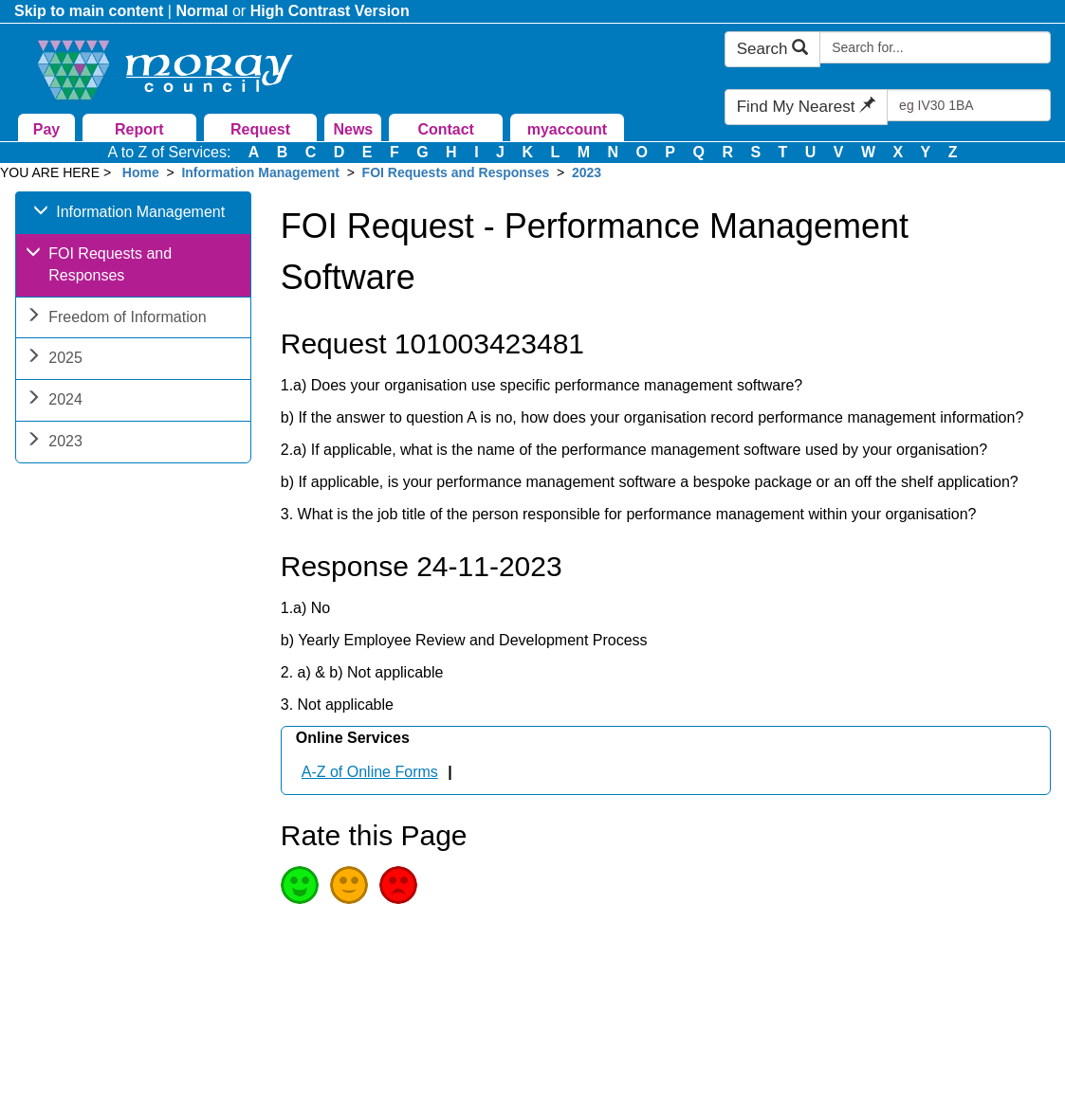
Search (773, 49)
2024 (54, 401)
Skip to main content (88, 11)
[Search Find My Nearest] (969, 105)
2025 (54, 360)
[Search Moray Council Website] (935, 47)
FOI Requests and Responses (456, 172)
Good (300, 885)
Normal (201, 11)
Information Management (260, 172)
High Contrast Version (330, 11)
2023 (586, 172)
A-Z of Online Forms (370, 772)
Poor (398, 885)
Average (349, 885)
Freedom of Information (116, 319)
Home (140, 172)
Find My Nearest (806, 107)
